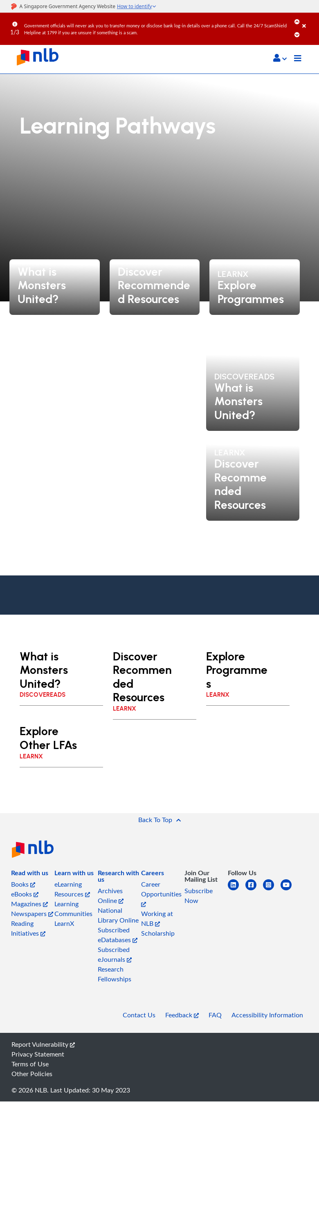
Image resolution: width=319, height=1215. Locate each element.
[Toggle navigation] (297, 59)
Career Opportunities (161, 893)
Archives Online (111, 895)
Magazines (29, 903)
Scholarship (158, 933)
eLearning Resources (72, 889)
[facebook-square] (254, 889)
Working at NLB (157, 918)
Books (23, 884)
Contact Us (139, 1014)
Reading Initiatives (28, 928)
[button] (280, 58)
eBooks (24, 894)
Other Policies (31, 1073)
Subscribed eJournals (115, 954)
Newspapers (32, 913)
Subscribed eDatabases (117, 934)
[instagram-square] (272, 889)
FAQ (215, 1014)
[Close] (309, 20)
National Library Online (118, 915)
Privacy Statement (37, 1054)
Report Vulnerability (43, 1044)
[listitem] (29, 874)
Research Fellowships (114, 974)
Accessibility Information (267, 1014)
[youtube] (289, 889)
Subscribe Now (198, 895)
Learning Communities (73, 908)
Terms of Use (30, 1063)
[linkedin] (236, 889)
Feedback (182, 1014)
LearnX (64, 923)
